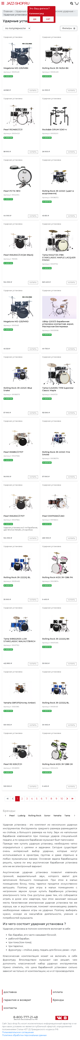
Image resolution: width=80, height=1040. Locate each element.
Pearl (12, 816)
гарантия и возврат (17, 1000)
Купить (33, 91)
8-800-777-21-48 (25, 1017)
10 (62, 799)
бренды (58, 1000)
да (34, 19)
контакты (10, 1008)
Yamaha (57, 816)
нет (48, 19)
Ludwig (21, 816)
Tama (67, 816)
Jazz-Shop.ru (17, 3)
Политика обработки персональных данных (24, 1035)
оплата (58, 992)
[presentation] (5, 815)
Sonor (47, 816)
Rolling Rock (34, 816)
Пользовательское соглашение (18, 1033)
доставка (10, 992)
